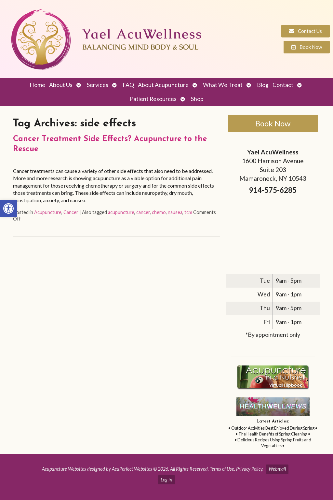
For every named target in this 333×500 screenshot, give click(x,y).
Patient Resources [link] (153, 98)
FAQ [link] (128, 84)
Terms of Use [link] (222, 469)
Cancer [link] (70, 212)
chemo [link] (159, 212)
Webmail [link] (277, 469)
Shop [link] (197, 98)
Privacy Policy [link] (249, 469)
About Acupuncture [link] (163, 84)
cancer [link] (143, 212)
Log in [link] (166, 479)
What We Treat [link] (223, 84)
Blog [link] (263, 84)
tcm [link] (188, 212)
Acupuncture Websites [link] (64, 469)
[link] (8, 208)
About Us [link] (61, 84)
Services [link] (97, 84)
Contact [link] (283, 84)
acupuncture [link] (121, 212)
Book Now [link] (272, 123)
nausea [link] (175, 212)
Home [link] (37, 84)
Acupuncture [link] (47, 212)
